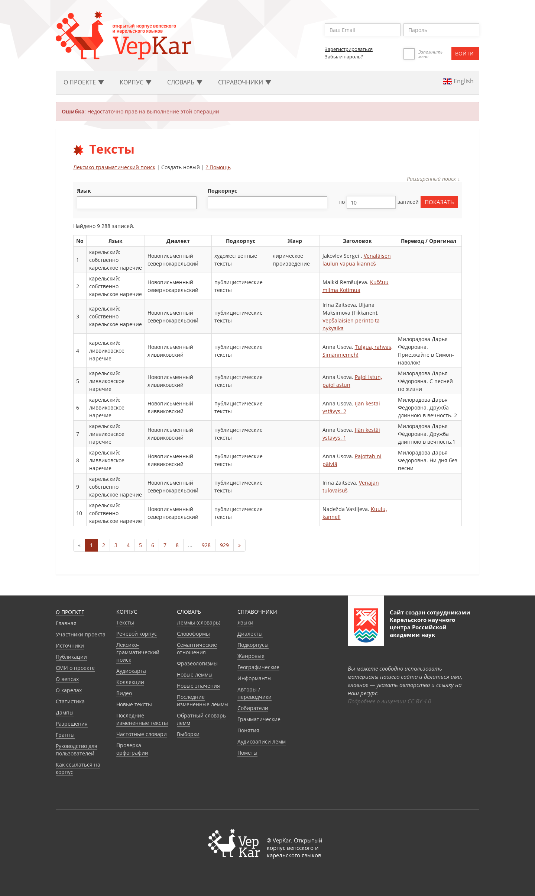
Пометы (247, 752)
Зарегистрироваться (349, 49)
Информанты (254, 678)
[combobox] (137, 202)
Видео (124, 693)
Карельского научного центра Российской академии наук (422, 627)
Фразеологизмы (197, 663)
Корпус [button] (136, 82)
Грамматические (259, 719)
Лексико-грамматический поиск (114, 167)
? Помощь (218, 167)
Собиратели (252, 708)
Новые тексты (134, 704)
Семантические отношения (197, 648)
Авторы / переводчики (254, 693)
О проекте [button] (84, 82)
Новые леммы (195, 674)
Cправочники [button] (244, 82)
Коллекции (130, 681)
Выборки (188, 734)
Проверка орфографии (132, 749)
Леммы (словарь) (198, 622)
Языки (245, 622)
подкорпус (222, 190)
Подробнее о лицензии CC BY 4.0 (389, 701)
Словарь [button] (184, 82)
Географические (258, 667)
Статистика (70, 701)
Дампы (65, 712)
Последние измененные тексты (142, 719)
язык (84, 190)
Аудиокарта (131, 670)
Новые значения (198, 685)
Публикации (71, 656)
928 (206, 545)
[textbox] (83, 202)
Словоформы (193, 633)
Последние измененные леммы (202, 700)
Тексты (125, 622)
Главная (66, 623)
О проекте (70, 612)
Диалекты (250, 633)
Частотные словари (141, 734)
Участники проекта (81, 634)
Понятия (248, 730)
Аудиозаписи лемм (261, 741)
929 (224, 545)
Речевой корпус (136, 633)
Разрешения (72, 723)
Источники (70, 645)
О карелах (69, 690)
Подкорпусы (253, 644)
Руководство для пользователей (76, 749)
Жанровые (251, 655)
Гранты (65, 734)
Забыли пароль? (344, 56)
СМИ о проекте (75, 667)
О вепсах (67, 679)
